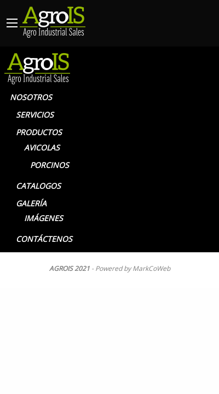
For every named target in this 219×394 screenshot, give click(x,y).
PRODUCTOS (39, 132)
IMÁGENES (43, 218)
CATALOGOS (38, 186)
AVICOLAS (42, 147)
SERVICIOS (35, 114)
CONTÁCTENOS (44, 239)
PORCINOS (49, 165)
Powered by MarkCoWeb (132, 268)
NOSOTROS (31, 97)
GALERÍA (31, 203)
